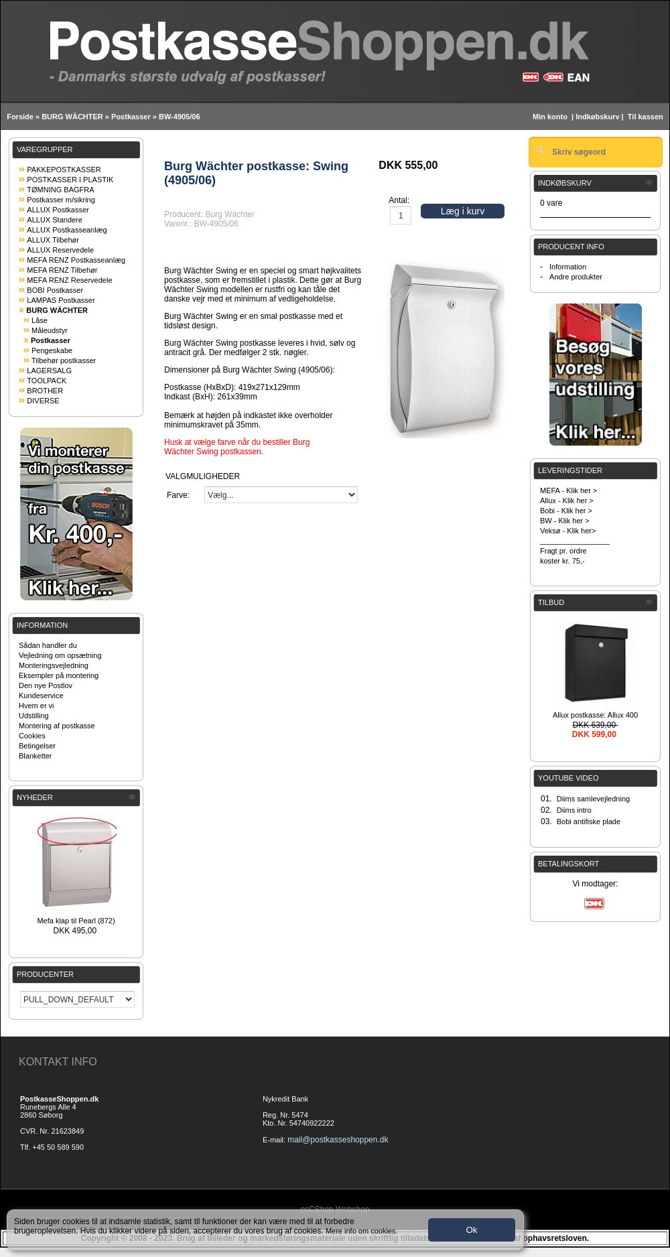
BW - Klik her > (565, 521)
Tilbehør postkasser (63, 360)
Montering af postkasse (57, 726)
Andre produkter (575, 277)
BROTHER (45, 391)
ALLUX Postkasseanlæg (67, 230)
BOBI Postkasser (55, 290)
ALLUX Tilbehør (53, 240)
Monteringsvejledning (53, 665)
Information (567, 267)
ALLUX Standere (54, 220)
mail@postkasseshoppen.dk (337, 1139)
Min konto (550, 117)
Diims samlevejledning (593, 799)
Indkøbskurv (597, 117)
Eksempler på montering (58, 675)
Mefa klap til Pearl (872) (76, 921)
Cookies (32, 736)
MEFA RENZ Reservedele (69, 280)
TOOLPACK (46, 381)
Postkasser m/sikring (60, 200)
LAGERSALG (49, 371)
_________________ (575, 541)
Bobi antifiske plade (588, 821)
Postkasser (131, 117)
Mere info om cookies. (362, 1231)
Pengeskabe (51, 350)
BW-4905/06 (179, 117)
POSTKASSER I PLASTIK (70, 180)
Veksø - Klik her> (568, 531)
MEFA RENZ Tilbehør (62, 270)
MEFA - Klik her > (568, 490)
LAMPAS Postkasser (60, 300)
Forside (20, 117)
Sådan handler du (48, 645)
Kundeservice (41, 695)
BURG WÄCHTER (72, 117)
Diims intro (574, 810)
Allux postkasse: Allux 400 (595, 715)
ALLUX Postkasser (57, 210)
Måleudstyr (49, 330)
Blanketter (35, 756)
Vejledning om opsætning (60, 655)
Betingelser (37, 746)
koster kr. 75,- (562, 561)
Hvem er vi (36, 706)
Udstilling (34, 716)
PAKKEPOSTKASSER (63, 170)
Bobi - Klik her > (566, 511)
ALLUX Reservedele (60, 250)
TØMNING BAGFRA (60, 190)
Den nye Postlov (45, 685)
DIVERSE (43, 401)
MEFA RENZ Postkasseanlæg (76, 260)
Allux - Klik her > (567, 501)
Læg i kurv (462, 211)
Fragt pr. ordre (563, 551)
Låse (39, 320)
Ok (471, 1230)
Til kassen (646, 117)
